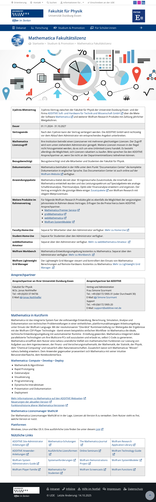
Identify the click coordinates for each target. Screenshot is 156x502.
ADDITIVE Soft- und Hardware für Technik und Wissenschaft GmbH (84, 113)
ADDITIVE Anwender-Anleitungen (23, 452)
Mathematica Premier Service (60, 210)
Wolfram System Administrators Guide (24, 462)
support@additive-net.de (107, 308)
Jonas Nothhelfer (32, 297)
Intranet (53, 489)
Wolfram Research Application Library (122, 443)
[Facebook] (135, 2)
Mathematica (63, 116)
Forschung (39, 28)
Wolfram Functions (122, 469)
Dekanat (19, 28)
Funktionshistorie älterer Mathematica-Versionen (38, 405)
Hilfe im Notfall (89, 489)
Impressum (112, 489)
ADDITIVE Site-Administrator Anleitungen (27, 443)
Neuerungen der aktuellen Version (30, 401)
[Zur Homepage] (27, 15)
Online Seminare (89, 450)
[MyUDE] (143, 2)
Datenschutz (133, 489)
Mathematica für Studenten (57, 471)
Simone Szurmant (107, 297)
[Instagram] (139, 2)
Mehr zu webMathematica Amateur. (107, 241)
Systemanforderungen (60, 460)
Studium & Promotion (69, 28)
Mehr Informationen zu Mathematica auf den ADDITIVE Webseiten (47, 398)
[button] (36, 2)
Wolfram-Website (50, 174)
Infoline (68, 489)
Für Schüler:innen (103, 28)
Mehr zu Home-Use (115, 230)
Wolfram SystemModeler (58, 221)
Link (98, 429)
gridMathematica (54, 214)
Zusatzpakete (98, 190)
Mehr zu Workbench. (80, 254)
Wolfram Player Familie (24, 469)
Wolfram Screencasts (91, 469)
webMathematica (54, 218)
